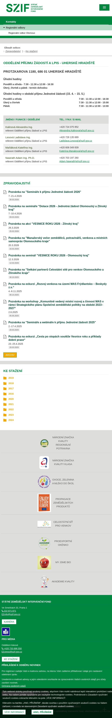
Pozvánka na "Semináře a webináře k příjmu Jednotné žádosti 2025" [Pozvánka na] (52, 322)
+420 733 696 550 (12, 648)
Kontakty (11, 21)
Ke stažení (32, 51)
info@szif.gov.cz (11, 614)
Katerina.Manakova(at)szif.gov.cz (76, 151)
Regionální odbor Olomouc (21, 33)
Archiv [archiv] (10, 355)
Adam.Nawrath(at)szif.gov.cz (74, 161)
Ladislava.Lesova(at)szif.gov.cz (75, 140)
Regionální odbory (15, 27)
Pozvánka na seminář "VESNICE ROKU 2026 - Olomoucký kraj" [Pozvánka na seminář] (48, 255)
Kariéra (9, 621)
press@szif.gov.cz (12, 651)
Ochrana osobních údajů (14, 686)
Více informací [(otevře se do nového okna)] (14, 712)
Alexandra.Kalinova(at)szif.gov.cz (76, 130)
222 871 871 (9, 611)
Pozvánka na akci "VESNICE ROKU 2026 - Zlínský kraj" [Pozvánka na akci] (43, 223)
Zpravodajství (13, 51)
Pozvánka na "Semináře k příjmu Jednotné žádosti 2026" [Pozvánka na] (44, 191)
